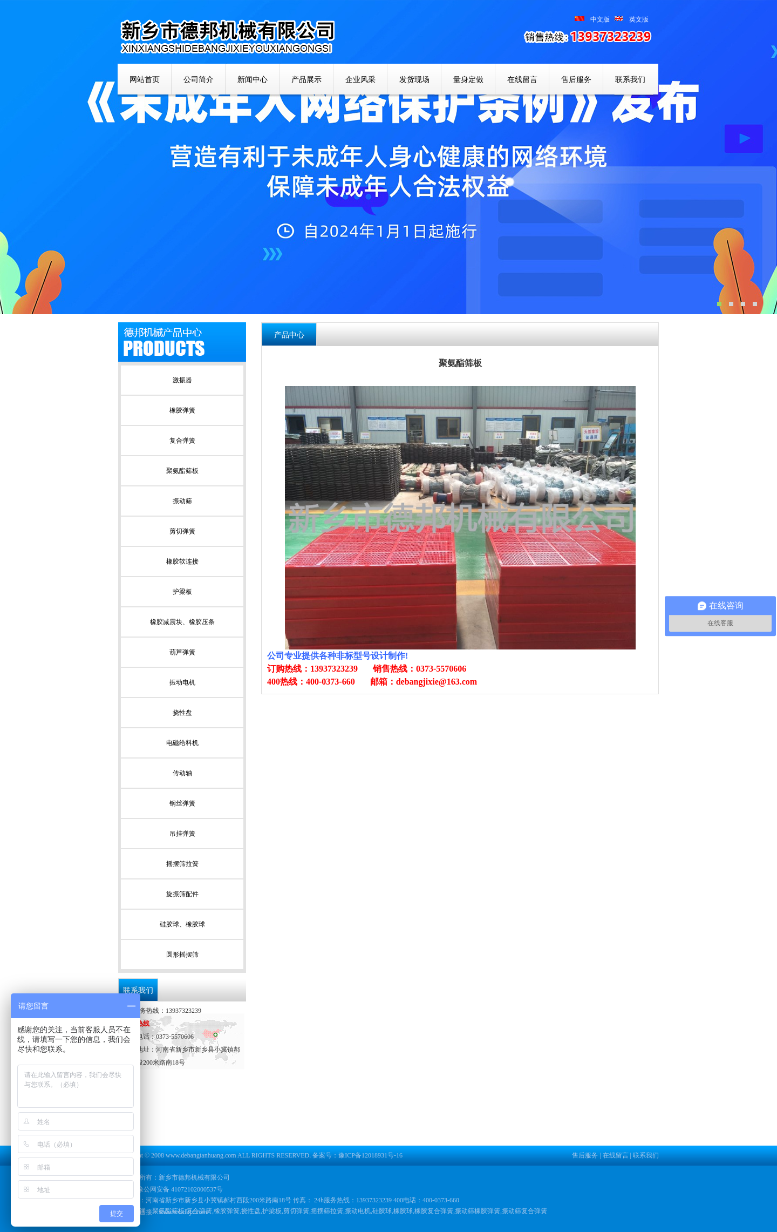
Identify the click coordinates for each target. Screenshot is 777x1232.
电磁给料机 (182, 743)
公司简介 (198, 80)
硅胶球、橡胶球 (182, 924)
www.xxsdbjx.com (183, 1212)
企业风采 (360, 80)
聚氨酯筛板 (182, 471)
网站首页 (145, 80)
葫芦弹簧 (182, 652)
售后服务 (576, 80)
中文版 (600, 19)
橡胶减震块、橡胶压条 (182, 622)
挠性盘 (182, 712)
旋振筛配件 (182, 894)
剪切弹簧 (182, 531)
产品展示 (306, 80)
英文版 (629, 19)
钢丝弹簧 (182, 803)
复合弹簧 (182, 440)
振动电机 (182, 682)
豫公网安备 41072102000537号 (174, 1189)
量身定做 (468, 80)
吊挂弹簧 (182, 833)
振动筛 (182, 501)
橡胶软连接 (182, 561)
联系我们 (630, 80)
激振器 (182, 380)
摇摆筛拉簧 (182, 864)
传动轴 (182, 773)
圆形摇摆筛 (182, 954)
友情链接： (142, 1212)
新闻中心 (252, 80)
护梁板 (182, 591)
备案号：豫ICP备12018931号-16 (357, 1155)
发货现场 (414, 80)
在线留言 (522, 80)
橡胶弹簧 (182, 410)
